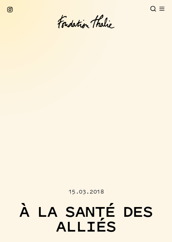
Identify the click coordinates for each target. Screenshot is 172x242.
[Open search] (153, 8)
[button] (86, 113)
